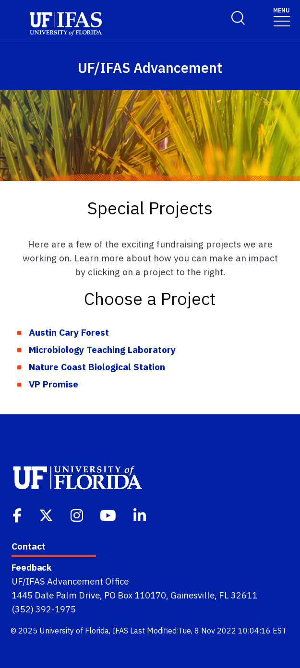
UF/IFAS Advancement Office (70, 581)
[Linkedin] (140, 514)
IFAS (120, 630)
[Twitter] (47, 514)
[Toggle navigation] (281, 16)
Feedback (31, 567)
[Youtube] (109, 514)
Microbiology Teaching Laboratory (102, 349)
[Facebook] (18, 514)
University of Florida (74, 630)
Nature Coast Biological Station (97, 367)
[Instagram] (78, 514)
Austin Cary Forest (69, 332)
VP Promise (53, 384)
